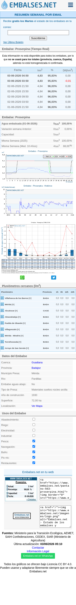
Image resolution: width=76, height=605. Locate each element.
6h (62, 292)
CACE (46, 311)
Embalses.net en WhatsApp (38, 589)
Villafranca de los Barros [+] (18, 298)
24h (72, 292)
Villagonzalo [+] (12, 329)
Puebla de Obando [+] (15, 323)
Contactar (38, 580)
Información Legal (38, 584)
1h (57, 292)
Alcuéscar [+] (11, 311)
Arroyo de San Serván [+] (17, 348)
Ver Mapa (37, 406)
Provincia (47, 292)
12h (66, 292)
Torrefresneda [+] (13, 342)
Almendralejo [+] (12, 317)
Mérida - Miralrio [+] (14, 336)
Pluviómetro (7, 292)
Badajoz (36, 368)
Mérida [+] (9, 304)
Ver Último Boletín (13, 42)
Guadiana (37, 362)
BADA (46, 298)
